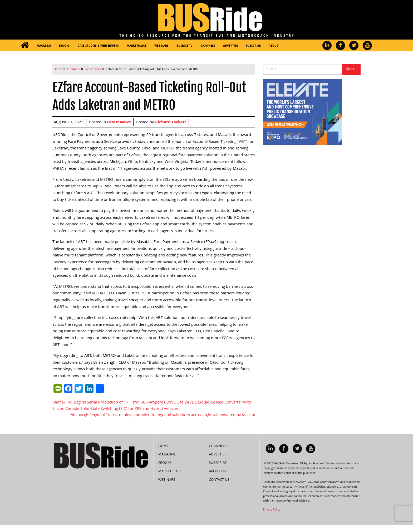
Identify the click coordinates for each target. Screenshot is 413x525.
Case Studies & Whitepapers (98, 46)
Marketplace (136, 46)
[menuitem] (25, 45)
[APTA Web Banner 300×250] (302, 112)
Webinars (161, 46)
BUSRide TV (184, 46)
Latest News (119, 122)
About (273, 46)
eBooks (64, 46)
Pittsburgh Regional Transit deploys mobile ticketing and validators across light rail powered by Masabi (162, 415)
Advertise (230, 46)
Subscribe (253, 46)
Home (163, 446)
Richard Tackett (170, 122)
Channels (207, 46)
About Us (217, 471)
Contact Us (219, 480)
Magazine (44, 46)
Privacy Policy (271, 510)
